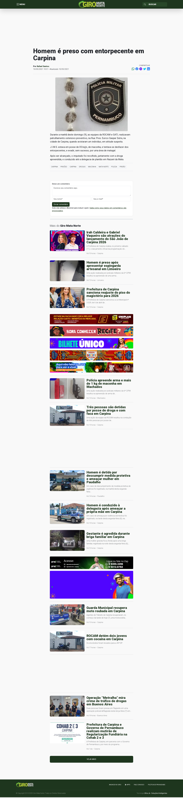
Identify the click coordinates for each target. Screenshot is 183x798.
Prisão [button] (122, 167)
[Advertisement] (91, 28)
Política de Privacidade (156, 785)
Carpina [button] (54, 167)
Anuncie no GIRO (115, 785)
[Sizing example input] (157, 4)
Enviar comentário (61, 205)
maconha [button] (92, 167)
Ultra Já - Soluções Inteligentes (155, 794)
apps (127, 785)
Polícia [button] (114, 167)
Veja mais (91, 760)
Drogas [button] (82, 167)
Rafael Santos (43, 67)
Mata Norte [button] (104, 167)
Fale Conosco (139, 785)
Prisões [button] (63, 167)
